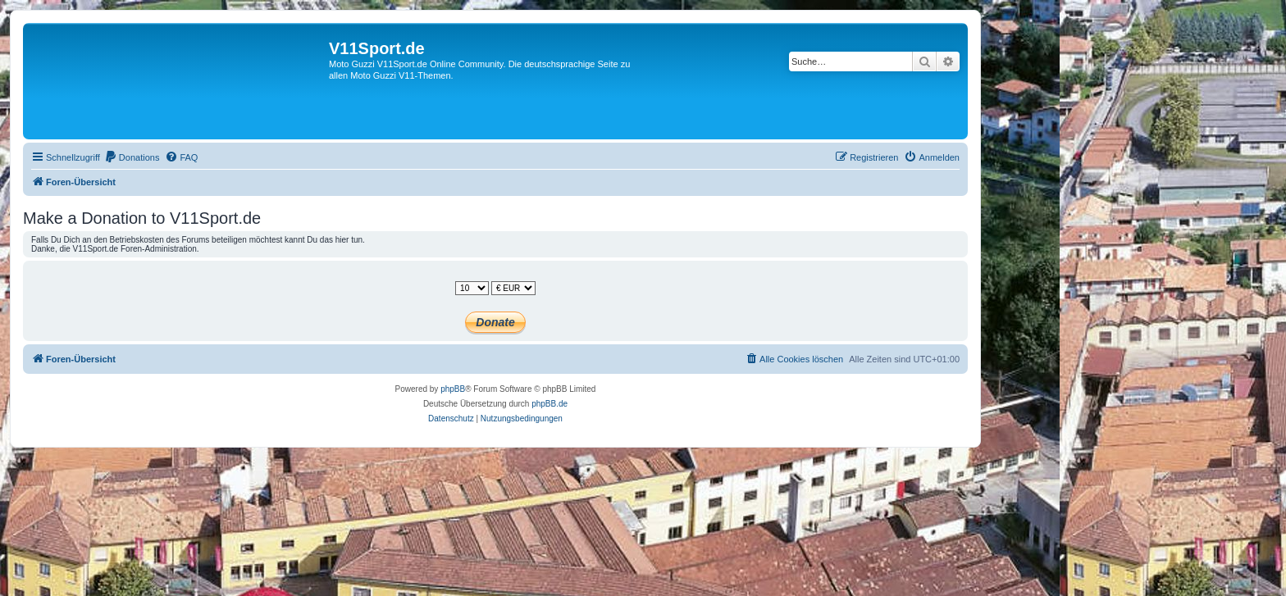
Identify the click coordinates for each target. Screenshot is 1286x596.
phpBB (452, 389)
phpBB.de (549, 403)
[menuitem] (132, 157)
